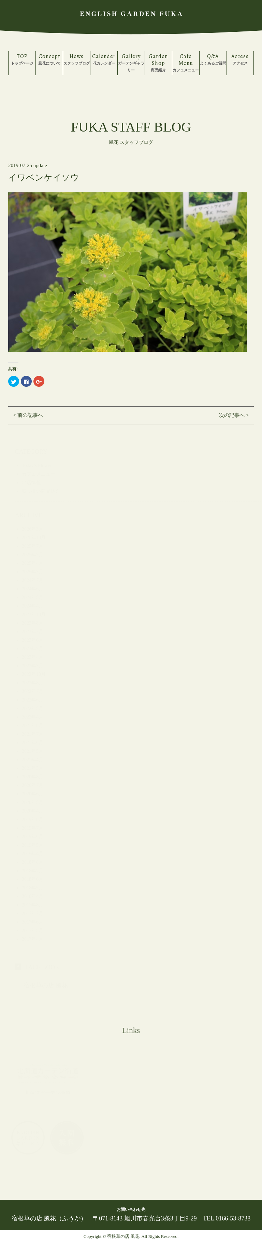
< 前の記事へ (28, 415)
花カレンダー (103, 59)
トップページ (22, 59)
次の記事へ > (234, 415)
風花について (49, 59)
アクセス (240, 59)
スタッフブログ (76, 59)
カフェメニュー (185, 62)
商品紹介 (158, 62)
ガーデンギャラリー (131, 62)
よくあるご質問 (213, 59)
